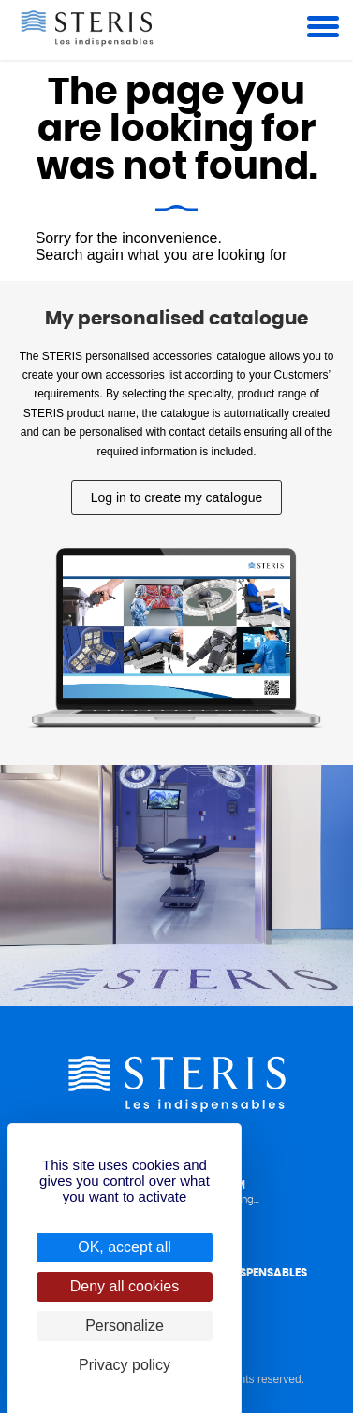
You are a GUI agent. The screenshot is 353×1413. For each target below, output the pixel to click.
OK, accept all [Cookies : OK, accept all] (124, 1247)
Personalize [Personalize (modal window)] (124, 1326)
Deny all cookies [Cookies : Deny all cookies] (125, 1286)
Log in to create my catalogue (177, 497)
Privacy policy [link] (124, 1365)
